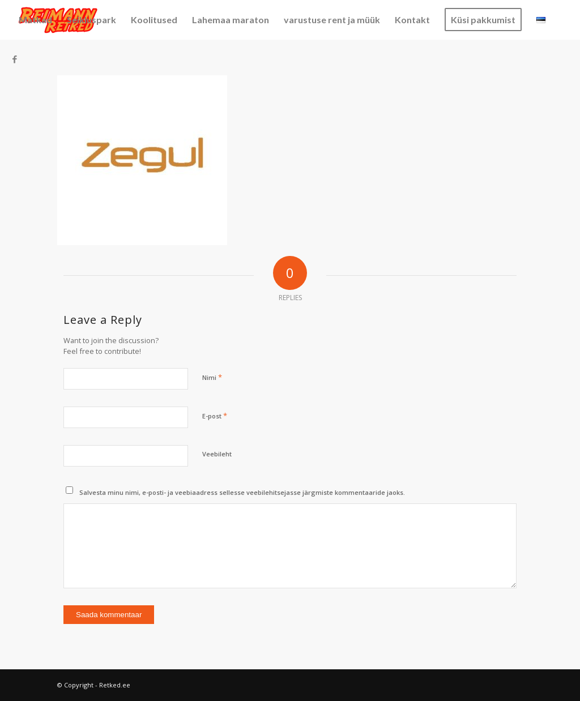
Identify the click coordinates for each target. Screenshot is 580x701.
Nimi (212, 377)
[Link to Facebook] (14, 58)
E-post (214, 416)
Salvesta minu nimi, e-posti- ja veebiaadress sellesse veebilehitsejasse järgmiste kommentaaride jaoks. (242, 492)
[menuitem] (35, 20)
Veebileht (217, 454)
